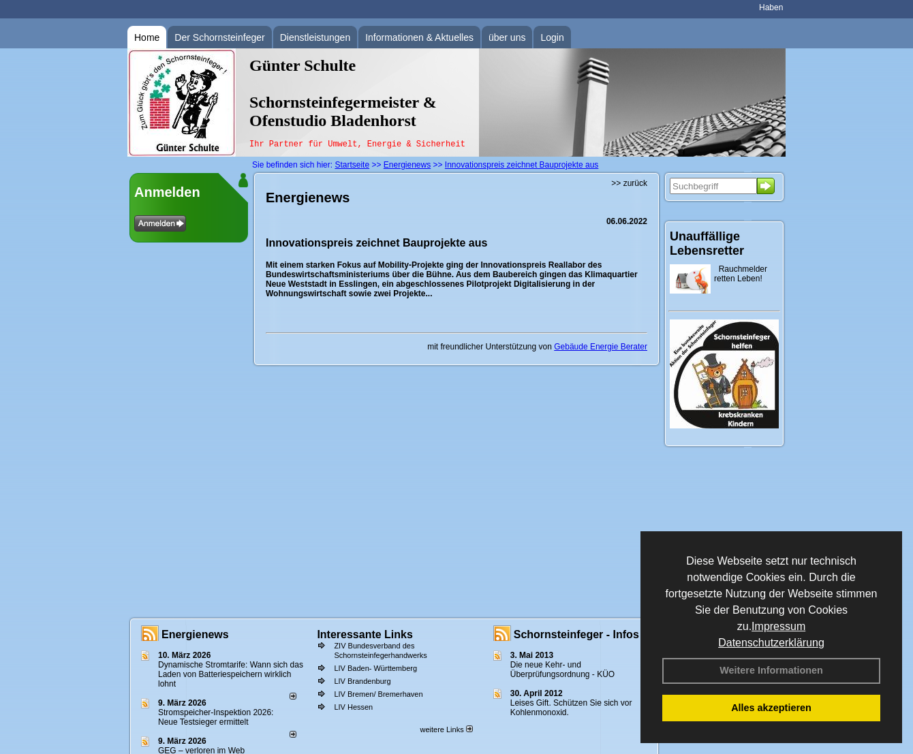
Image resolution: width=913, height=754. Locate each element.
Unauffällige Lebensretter (707, 243)
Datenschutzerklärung (771, 642)
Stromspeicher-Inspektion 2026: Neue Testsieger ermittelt (215, 717)
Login (551, 37)
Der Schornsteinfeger (219, 37)
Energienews (195, 634)
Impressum (778, 626)
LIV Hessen (353, 707)
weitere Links (446, 729)
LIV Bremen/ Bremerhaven (378, 694)
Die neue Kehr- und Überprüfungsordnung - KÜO (562, 669)
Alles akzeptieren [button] (771, 707)
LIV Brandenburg (362, 681)
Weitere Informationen (771, 670)
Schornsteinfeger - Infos (576, 634)
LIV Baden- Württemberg (375, 668)
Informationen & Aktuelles (419, 37)
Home (146, 37)
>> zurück (629, 183)
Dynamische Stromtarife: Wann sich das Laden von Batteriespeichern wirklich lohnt (230, 674)
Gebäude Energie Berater (600, 346)
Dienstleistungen (315, 37)
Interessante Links (365, 634)
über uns (507, 37)
